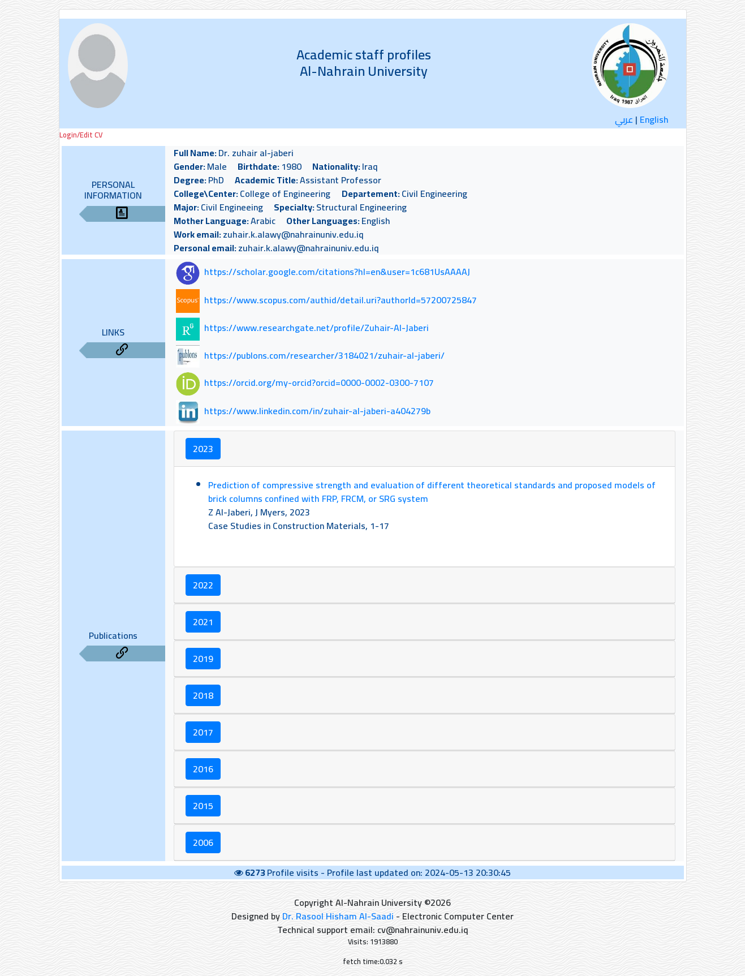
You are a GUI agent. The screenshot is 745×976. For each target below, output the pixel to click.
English (654, 119)
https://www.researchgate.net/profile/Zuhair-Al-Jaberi (316, 327)
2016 (203, 768)
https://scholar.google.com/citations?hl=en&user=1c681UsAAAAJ (337, 272)
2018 (203, 695)
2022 (203, 585)
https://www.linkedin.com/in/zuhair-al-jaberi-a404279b (317, 410)
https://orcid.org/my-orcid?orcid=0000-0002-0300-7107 (319, 383)
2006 (203, 842)
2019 (203, 658)
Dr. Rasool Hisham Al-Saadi (338, 916)
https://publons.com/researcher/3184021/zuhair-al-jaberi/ (324, 355)
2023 (203, 448)
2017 (203, 732)
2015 (203, 805)
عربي (624, 119)
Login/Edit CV (80, 135)
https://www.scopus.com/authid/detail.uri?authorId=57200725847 (340, 299)
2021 (203, 621)
